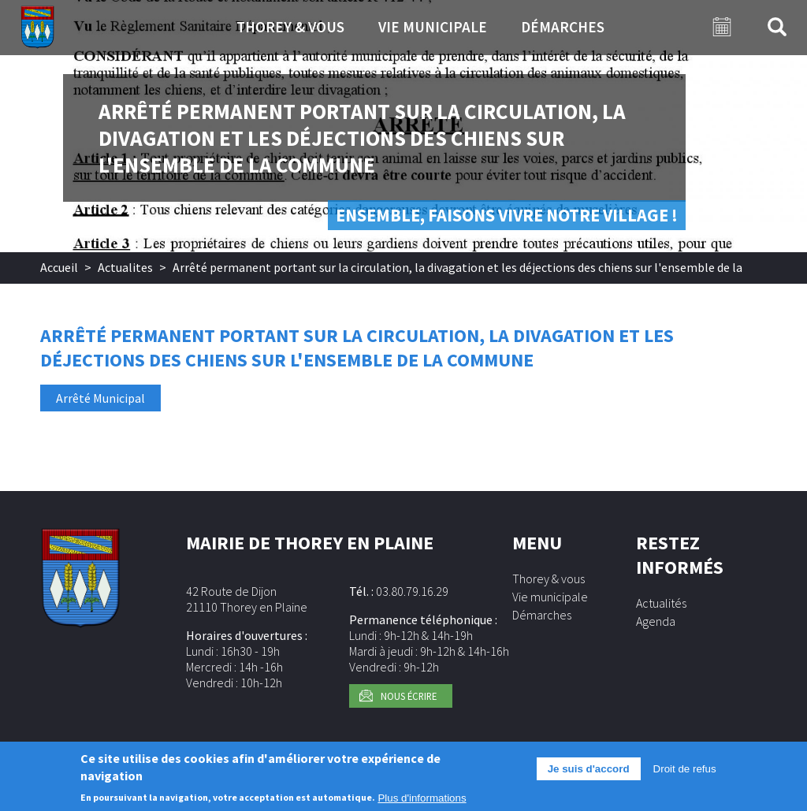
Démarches (562, 26)
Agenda (655, 621)
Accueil (59, 267)
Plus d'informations (421, 803)
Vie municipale (432, 26)
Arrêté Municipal (100, 398)
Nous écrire (409, 696)
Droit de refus (684, 774)
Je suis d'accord (589, 774)
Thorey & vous (290, 26)
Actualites (125, 267)
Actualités (661, 603)
